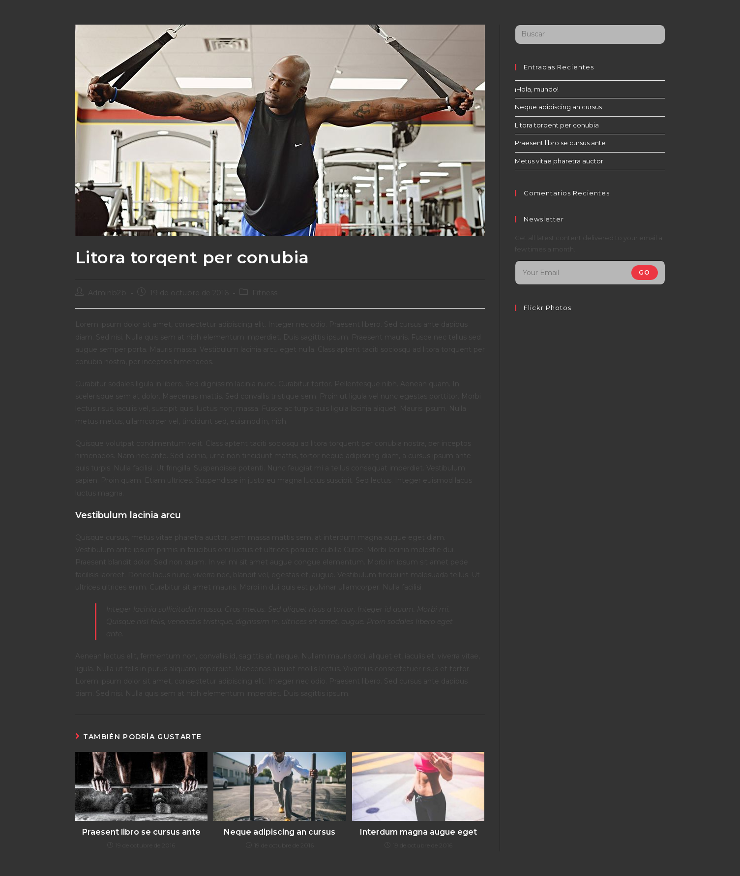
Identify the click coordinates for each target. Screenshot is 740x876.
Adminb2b (107, 292)
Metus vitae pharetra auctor (559, 161)
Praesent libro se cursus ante (141, 832)
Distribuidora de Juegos (145, 24)
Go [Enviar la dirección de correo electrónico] (644, 272)
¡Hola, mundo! (537, 89)
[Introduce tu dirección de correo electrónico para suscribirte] (590, 272)
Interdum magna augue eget (418, 832)
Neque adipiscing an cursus (279, 832)
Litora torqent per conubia (557, 125)
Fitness (264, 292)
